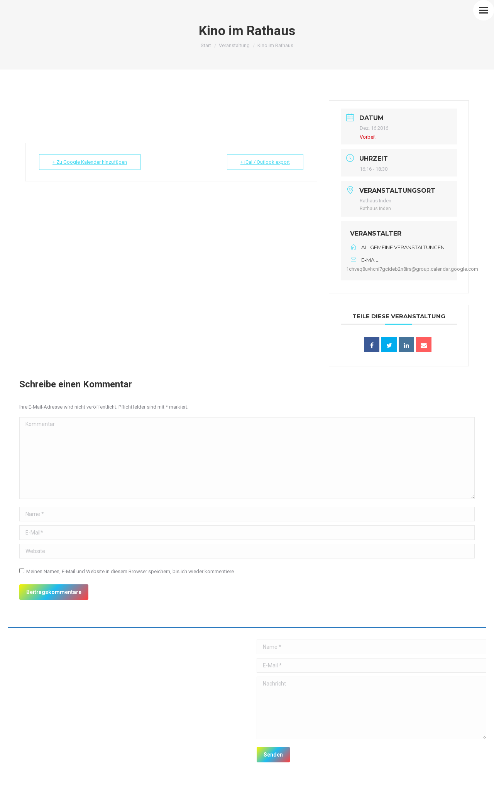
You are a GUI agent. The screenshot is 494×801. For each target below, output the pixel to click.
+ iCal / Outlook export (265, 162)
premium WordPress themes (88, 790)
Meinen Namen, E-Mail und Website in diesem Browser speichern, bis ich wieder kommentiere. (130, 571)
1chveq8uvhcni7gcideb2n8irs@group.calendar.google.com (412, 269)
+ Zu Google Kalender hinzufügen (89, 162)
